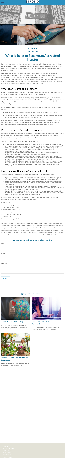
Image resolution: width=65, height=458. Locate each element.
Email (3, 253)
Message (4, 263)
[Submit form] (5, 279)
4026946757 (10, 450)
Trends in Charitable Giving (12, 321)
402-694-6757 (10, 449)
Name (3, 243)
